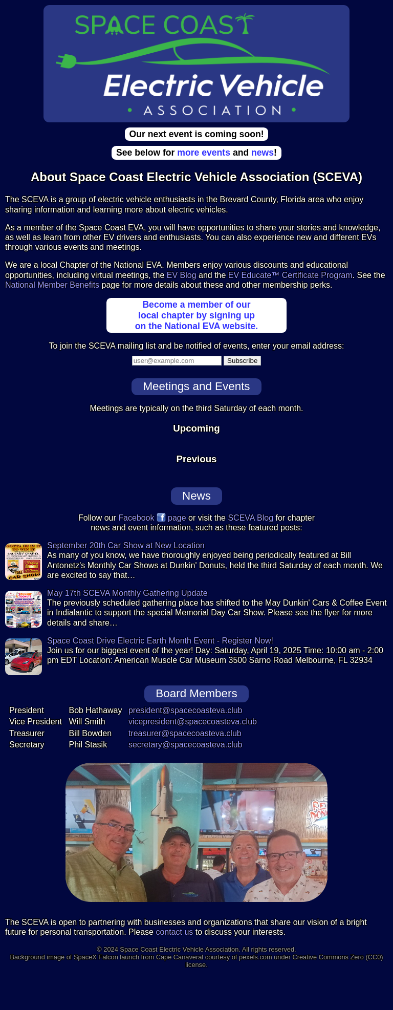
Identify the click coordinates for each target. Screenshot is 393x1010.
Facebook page (152, 517)
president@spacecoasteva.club (185, 710)
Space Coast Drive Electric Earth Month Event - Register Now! (160, 640)
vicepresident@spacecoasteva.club (192, 721)
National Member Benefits (52, 285)
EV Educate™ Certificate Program (290, 275)
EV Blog (181, 275)
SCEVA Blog (250, 517)
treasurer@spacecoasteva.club (185, 733)
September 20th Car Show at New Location (126, 545)
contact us (174, 932)
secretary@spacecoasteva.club (185, 744)
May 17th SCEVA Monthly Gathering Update (127, 593)
